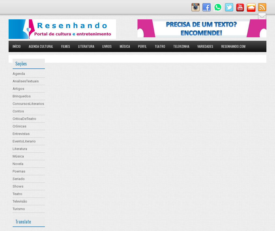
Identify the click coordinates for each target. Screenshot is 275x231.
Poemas (19, 171)
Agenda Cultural (41, 46)
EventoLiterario (24, 141)
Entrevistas (21, 134)
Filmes (65, 46)
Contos (18, 111)
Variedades (205, 46)
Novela (18, 164)
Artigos (18, 89)
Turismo (19, 209)
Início (17, 46)
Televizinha (181, 46)
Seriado (19, 179)
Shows (18, 186)
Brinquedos (22, 96)
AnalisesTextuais (26, 81)
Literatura (86, 46)
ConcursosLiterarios (28, 104)
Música (125, 46)
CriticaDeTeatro (24, 119)
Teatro (160, 46)
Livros (107, 46)
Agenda (19, 74)
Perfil (142, 46)
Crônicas (19, 126)
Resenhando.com (233, 46)
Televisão (20, 201)
